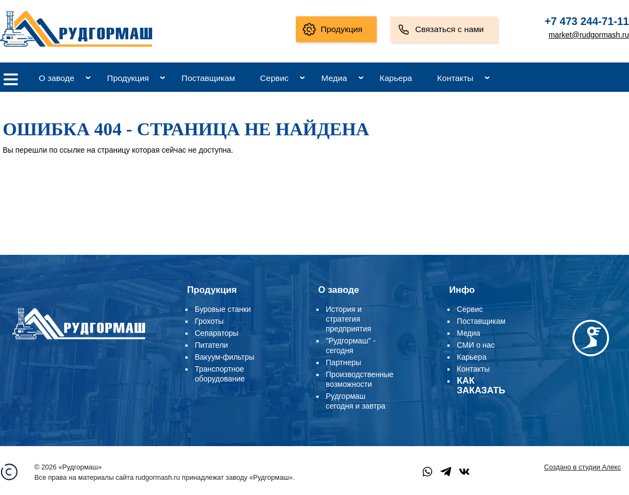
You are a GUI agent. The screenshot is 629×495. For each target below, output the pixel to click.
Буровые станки (223, 309)
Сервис (274, 78)
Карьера (395, 78)
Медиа (334, 78)
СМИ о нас (476, 345)
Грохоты (209, 321)
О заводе (56, 78)
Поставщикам (208, 78)
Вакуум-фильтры (224, 357)
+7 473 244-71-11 (587, 21)
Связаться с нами (449, 29)
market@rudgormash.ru (589, 34)
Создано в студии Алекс (582, 467)
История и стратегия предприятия (348, 319)
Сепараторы (216, 333)
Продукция (342, 29)
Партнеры (343, 362)
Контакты (455, 78)
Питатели (211, 345)
